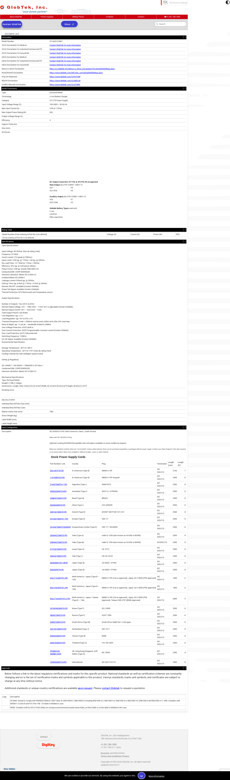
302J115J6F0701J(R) (59, 578)
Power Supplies (47, 17)
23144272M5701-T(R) (59, 519)
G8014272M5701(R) (58, 512)
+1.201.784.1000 (172, 17)
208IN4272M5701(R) (58, 542)
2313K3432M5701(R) (59, 608)
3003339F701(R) (57, 570)
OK (141, 776)
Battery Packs (78, 17)
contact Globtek (111, 688)
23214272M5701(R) (58, 629)
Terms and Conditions (111, 756)
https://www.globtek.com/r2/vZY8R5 (65, 85)
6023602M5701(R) (57, 505)
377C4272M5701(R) (58, 549)
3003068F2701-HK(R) (59, 563)
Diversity (105, 753)
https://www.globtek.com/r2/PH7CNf (65, 77)
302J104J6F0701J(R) (59, 588)
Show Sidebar (9, 769)
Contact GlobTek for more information (65, 45)
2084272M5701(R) (57, 622)
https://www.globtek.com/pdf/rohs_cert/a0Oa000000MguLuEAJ (76, 73)
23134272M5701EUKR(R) (60, 527)
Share (68, 24)
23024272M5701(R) (58, 556)
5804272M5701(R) (57, 615)
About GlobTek (16, 17)
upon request (85, 688)
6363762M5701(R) (57, 643)
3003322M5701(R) (57, 636)
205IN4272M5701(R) (58, 535)
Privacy (125, 756)
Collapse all (12, 33)
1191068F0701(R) (57, 477)
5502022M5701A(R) (58, 491)
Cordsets (109, 17)
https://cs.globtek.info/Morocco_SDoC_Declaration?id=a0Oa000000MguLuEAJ (82, 69)
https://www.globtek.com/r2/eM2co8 (65, 81)
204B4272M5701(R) (58, 498)
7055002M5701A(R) (58, 662)
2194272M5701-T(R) (58, 484)
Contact (141, 17)
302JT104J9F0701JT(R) (60, 599)
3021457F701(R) (57, 471)
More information (156, 776)
